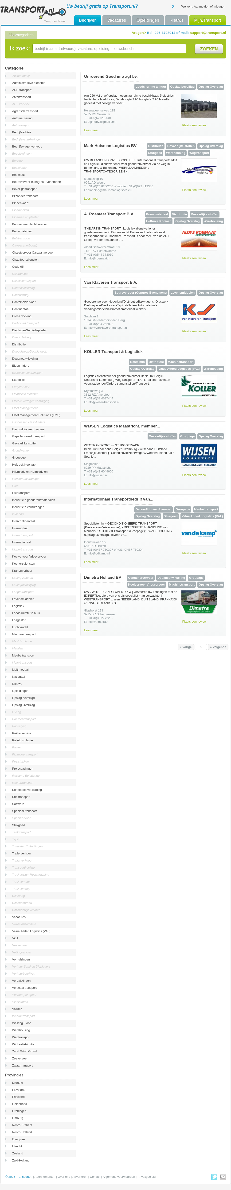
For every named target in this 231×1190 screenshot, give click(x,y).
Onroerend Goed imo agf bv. (111, 76)
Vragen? (139, 33)
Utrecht (17, 1146)
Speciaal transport (24, 811)
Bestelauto (19, 167)
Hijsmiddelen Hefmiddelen (30, 471)
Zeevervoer (20, 1058)
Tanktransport (21, 832)
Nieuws (177, 20)
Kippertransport (22, 549)
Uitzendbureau (22, 903)
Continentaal (20, 309)
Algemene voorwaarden (119, 1176)
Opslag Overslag (23, 705)
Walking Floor (21, 1023)
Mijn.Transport (207, 20)
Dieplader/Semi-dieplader (29, 330)
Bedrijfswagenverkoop (27, 146)
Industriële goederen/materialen (33, 500)
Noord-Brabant (22, 1125)
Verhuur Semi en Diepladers (31, 966)
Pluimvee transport (25, 754)
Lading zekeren (22, 577)
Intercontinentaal (23, 521)
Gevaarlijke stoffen (24, 443)
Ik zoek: (20, 48)
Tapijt (16, 839)
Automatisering (22, 118)
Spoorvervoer (21, 818)
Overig (16, 712)
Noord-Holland (22, 1132)
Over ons (64, 1176)
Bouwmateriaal (22, 231)
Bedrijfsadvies (21, 132)
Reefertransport (22, 782)
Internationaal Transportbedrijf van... (118, 499)
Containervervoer (24, 302)
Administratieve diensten (29, 83)
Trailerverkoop (21, 860)
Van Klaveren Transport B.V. (110, 282)
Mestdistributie (22, 641)
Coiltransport (21, 273)
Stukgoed (18, 825)
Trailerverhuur (21, 853)
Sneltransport (21, 797)
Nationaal (18, 676)
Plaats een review (194, 125)
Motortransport (22, 662)
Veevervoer (20, 945)
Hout (15, 486)
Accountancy (21, 76)
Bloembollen (20, 210)
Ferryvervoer (21, 387)
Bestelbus (19, 174)
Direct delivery (21, 337)
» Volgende (218, 647)
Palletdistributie (22, 740)
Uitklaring (18, 896)
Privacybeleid (146, 1176)
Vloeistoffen (20, 1002)
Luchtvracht (20, 627)
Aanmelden (201, 6)
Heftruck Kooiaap (24, 464)
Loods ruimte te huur (26, 613)
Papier (16, 747)
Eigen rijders (20, 365)
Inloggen (219, 6)
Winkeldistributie (23, 1044)
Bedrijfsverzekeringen (27, 139)
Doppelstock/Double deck (29, 351)
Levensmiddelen (23, 599)
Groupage (19, 457)
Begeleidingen (21, 153)
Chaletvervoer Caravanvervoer (33, 252)
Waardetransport (23, 1016)
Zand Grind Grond (24, 1051)
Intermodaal (20, 528)
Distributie (19, 344)
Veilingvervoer (21, 952)
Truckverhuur (21, 881)
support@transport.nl (208, 33)
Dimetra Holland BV (102, 577)
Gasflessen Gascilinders (28, 422)
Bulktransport (21, 238)
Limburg (17, 1118)
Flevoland (18, 1090)
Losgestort (19, 620)
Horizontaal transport (26, 478)
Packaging (19, 726)
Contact (95, 1176)
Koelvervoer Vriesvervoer (29, 556)
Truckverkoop (21, 888)
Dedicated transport (25, 323)
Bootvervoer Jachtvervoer (29, 224)
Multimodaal (20, 669)
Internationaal (21, 542)
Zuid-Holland (21, 1160)
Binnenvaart (20, 203)
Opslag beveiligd (23, 698)
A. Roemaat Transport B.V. (109, 214)
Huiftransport (21, 493)
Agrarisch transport (25, 111)
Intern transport (22, 535)
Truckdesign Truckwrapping (30, 874)
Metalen (17, 648)
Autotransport (21, 125)
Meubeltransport (23, 655)
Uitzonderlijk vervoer (26, 910)
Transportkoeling (23, 867)
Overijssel (19, 1139)
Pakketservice (21, 733)
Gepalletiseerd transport (28, 436)
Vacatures (116, 20)
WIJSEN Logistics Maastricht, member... (122, 426)
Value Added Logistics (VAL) (31, 931)
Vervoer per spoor (24, 995)
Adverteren (79, 1176)
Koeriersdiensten (23, 563)
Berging (17, 160)
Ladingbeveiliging (24, 585)
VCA (15, 938)
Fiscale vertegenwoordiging (30, 401)
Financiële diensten (25, 394)
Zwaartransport (22, 1065)
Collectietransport (24, 281)
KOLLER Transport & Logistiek (113, 351)
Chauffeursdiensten (25, 259)
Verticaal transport (24, 987)
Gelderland (19, 1104)
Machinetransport (24, 634)
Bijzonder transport (25, 196)
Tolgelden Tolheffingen (27, 846)
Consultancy (20, 295)
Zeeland (17, 1153)
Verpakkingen (21, 980)
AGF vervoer (20, 104)
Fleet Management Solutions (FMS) (36, 415)
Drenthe (17, 1082)
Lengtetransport (23, 592)
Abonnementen (45, 1176)
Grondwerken (21, 450)
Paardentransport (24, 719)
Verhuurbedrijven (23, 973)
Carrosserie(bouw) (24, 245)
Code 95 (18, 266)
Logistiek (18, 606)
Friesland (18, 1097)
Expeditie (18, 380)
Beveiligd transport (25, 189)
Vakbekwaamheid (24, 924)
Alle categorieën (21, 35)
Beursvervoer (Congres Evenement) (36, 182)
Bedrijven (88, 20)
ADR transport (21, 90)
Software (18, 804)
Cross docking (21, 316)
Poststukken (20, 761)
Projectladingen (22, 768)
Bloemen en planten (25, 217)
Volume (17, 1009)
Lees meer (91, 130)
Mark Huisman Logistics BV (110, 146)
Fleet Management (25, 408)
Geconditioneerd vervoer (29, 429)
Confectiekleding (23, 288)
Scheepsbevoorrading (27, 790)
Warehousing (21, 1030)
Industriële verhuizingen (28, 507)
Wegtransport (21, 1037)
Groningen (19, 1111)
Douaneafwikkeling (25, 358)
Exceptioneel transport (27, 372)
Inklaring (18, 514)
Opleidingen (148, 20)
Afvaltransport (21, 97)
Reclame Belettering (26, 775)
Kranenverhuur (22, 570)
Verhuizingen (21, 959)
